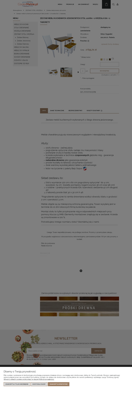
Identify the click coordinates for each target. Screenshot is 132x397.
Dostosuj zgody (39, 384)
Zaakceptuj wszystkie (59, 384)
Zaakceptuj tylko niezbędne (16, 384)
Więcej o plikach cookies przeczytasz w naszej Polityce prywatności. (29, 379)
